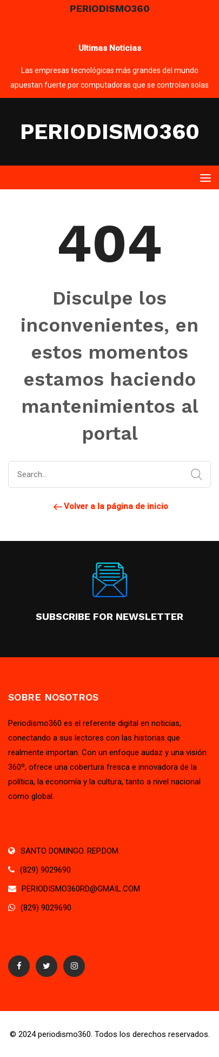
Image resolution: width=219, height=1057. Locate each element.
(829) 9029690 (45, 870)
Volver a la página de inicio (109, 506)
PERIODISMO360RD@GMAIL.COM (81, 889)
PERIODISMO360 (110, 131)
